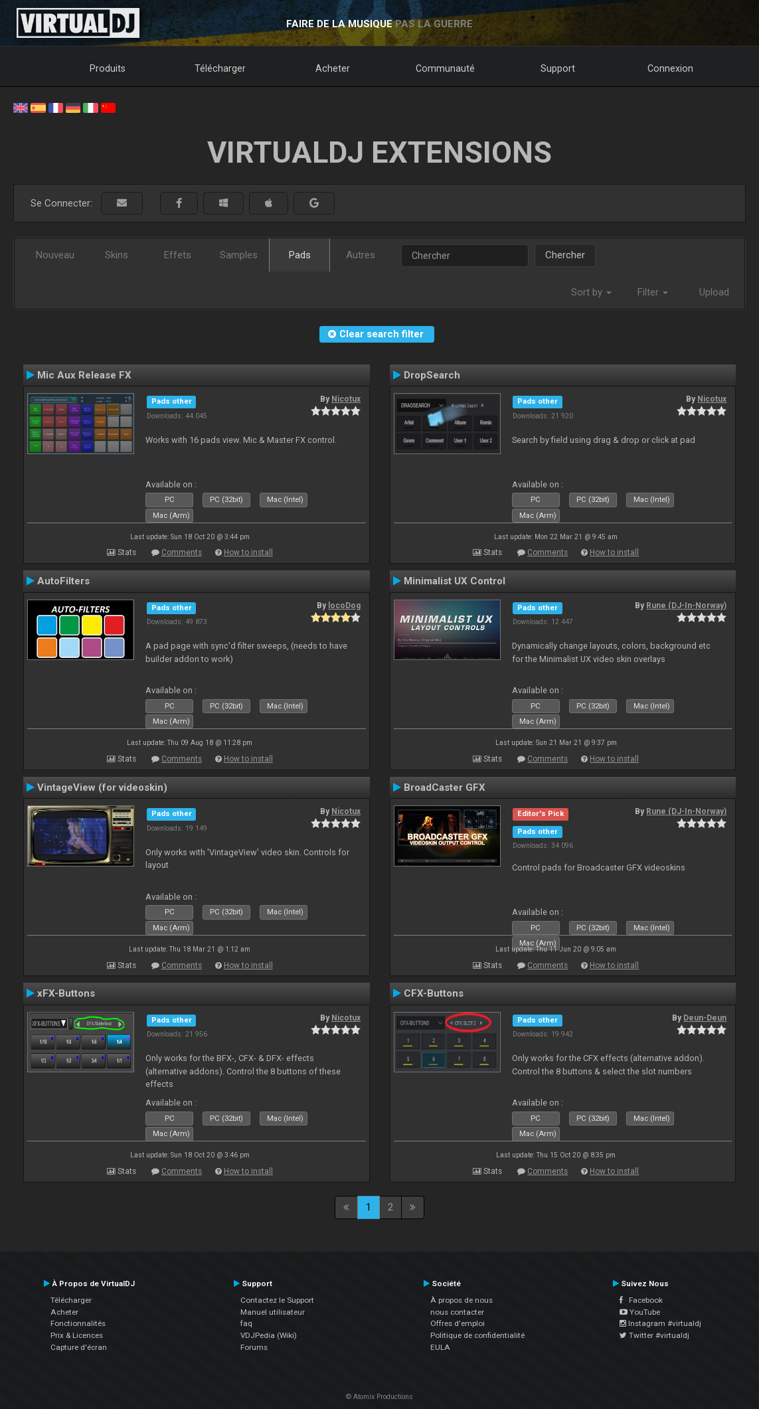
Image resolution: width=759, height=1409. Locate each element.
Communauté (445, 68)
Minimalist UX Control (454, 581)
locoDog (344, 605)
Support (558, 68)
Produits (108, 68)
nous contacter (457, 1312)
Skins (116, 255)
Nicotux (346, 399)
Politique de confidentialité (477, 1335)
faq (246, 1323)
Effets (177, 255)
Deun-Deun (704, 1018)
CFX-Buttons (434, 993)
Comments (181, 552)
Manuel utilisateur (272, 1312)
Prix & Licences (76, 1335)
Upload (714, 292)
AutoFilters (63, 581)
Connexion (670, 68)
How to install (248, 552)
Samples (239, 255)
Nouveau (55, 255)
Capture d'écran (78, 1347)
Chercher (565, 255)
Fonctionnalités (78, 1323)
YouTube (640, 1312)
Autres (360, 255)
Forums (254, 1347)
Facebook (641, 1300)
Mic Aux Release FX (84, 375)
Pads (300, 255)
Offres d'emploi (457, 1323)
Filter (652, 292)
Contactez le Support (277, 1300)
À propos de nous (461, 1300)
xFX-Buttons (66, 993)
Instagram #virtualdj (660, 1323)
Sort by (591, 292)
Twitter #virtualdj (654, 1335)
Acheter (332, 68)
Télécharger (220, 68)
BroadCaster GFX (444, 787)
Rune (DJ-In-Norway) (686, 605)
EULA (440, 1347)
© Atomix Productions (379, 1396)
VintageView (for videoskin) (102, 787)
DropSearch (432, 375)
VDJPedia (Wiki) (268, 1335)
